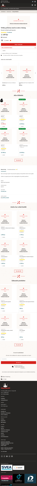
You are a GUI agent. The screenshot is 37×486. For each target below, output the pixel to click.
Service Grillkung (4, 414)
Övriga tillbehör (15, 11)
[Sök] (18, 8)
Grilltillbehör (3, 11)
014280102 (3, 398)
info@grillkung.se (4, 400)
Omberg (2, 418)
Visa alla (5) (18, 160)
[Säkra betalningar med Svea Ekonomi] (6, 467)
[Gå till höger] (35, 73)
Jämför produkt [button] (5, 197)
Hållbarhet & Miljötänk (5, 429)
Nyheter (2, 428)
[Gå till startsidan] (3, 5)
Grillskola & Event (4, 431)
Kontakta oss (3, 411)
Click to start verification (19, 366)
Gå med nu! (18, 362)
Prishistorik (4, 37)
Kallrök (2, 433)
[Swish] (18, 467)
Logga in (2, 426)
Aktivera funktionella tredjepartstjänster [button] (18, 23)
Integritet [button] (2, 434)
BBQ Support (3, 422)
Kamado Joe (9, 11)
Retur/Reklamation (4, 436)
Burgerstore (3, 420)
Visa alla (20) (18, 271)
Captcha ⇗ (22, 368)
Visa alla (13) (18, 344)
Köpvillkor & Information (5, 412)
